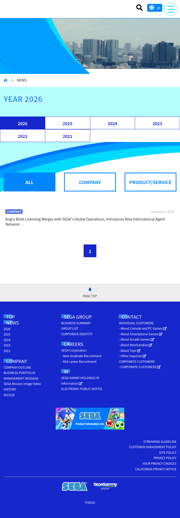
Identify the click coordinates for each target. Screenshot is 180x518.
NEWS (12, 322)
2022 (22, 136)
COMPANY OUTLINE (17, 367)
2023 (157, 123)
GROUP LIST (70, 328)
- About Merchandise (135, 345)
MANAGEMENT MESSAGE (21, 378)
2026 (22, 123)
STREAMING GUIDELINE (159, 441)
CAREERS (73, 344)
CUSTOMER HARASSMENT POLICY (152, 447)
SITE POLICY (167, 452)
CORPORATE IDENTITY (77, 334)
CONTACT (131, 316)
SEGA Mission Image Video (22, 383)
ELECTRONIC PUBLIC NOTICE (81, 388)
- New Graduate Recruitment (81, 356)
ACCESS (9, 395)
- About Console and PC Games (143, 328)
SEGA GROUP (78, 316)
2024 (112, 123)
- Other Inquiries (132, 356)
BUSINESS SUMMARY (76, 323)
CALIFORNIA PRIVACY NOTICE (155, 469)
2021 (67, 136)
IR (66, 371)
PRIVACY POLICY (165, 458)
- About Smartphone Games (140, 334)
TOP (10, 316)
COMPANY (16, 361)
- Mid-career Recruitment (79, 361)
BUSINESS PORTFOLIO (19, 372)
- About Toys (129, 350)
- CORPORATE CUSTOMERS (140, 367)
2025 (67, 123)
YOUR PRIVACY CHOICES (159, 463)
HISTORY (10, 389)
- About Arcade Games (136, 339)
